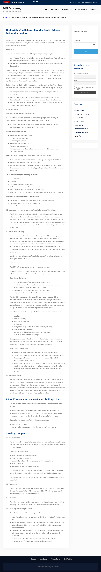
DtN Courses (79, 121)
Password (77, 40)
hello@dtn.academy (91, 2)
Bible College (79, 110)
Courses (54, 9)
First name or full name (81, 73)
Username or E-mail (80, 31)
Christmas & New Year (82, 114)
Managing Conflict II (17, 2)
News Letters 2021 (81, 129)
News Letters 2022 (81, 132)
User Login (43, 559)
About (92, 9)
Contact (33, 559)
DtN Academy (12, 8)
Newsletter (66, 9)
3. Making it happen (15, 433)
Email (75, 80)
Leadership (79, 125)
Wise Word (78, 136)
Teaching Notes (80, 9)
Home (47, 9)
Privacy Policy (55, 559)
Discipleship (79, 118)
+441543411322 (75, 2)
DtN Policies (68, 559)
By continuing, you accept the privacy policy (84, 88)
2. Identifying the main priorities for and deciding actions (33, 399)
